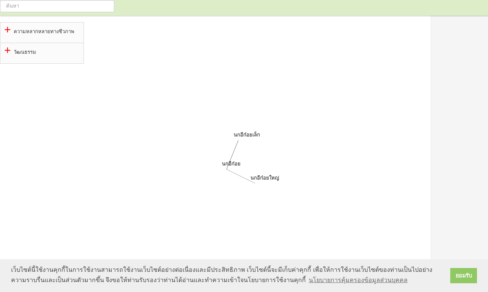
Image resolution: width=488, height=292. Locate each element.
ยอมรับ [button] (464, 276)
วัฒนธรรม (25, 52)
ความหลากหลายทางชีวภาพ (44, 31)
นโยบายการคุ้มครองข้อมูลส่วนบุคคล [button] (358, 280)
